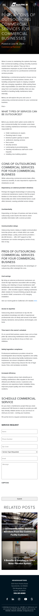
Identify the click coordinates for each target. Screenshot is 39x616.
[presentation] (17, 489)
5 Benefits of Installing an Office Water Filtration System (19, 562)
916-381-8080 (19, 593)
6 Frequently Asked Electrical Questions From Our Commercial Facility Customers (19, 531)
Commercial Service (11, 47)
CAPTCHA (5, 483)
